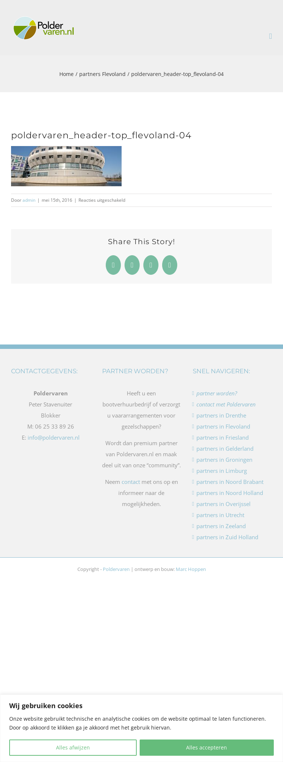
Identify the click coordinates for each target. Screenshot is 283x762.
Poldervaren (116, 569)
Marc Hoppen (191, 569)
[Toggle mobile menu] (270, 36)
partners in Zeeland (221, 526)
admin (28, 200)
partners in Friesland (222, 437)
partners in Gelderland (225, 448)
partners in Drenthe (221, 415)
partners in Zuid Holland (227, 537)
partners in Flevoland (223, 426)
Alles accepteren (206, 747)
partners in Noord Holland (229, 492)
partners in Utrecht (220, 515)
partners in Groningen (224, 459)
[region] (141, 728)
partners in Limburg (221, 470)
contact (131, 481)
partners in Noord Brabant (229, 481)
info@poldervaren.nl (54, 437)
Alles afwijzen (73, 747)
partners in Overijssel (223, 504)
